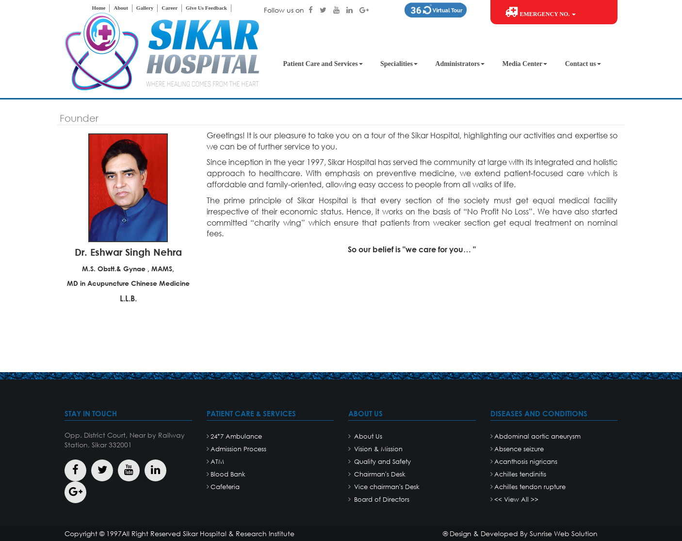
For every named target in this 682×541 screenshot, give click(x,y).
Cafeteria (225, 487)
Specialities (399, 63)
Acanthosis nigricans (525, 462)
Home (98, 8)
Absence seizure (519, 449)
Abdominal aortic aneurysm (537, 436)
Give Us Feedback (206, 8)
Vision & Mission (377, 449)
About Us (367, 436)
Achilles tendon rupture (530, 487)
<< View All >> (516, 499)
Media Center (524, 63)
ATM (217, 462)
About (121, 8)
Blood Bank (228, 474)
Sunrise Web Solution (564, 533)
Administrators (460, 63)
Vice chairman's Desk (386, 487)
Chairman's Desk (379, 474)
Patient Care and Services (323, 63)
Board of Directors (380, 499)
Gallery (144, 8)
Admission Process (238, 449)
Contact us (583, 63)
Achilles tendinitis (520, 474)
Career (170, 8)
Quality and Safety (381, 462)
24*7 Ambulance (236, 436)
